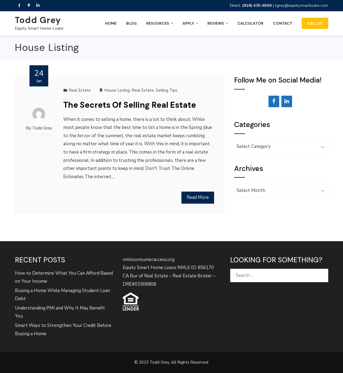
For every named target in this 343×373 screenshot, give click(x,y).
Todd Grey (38, 20)
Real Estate (80, 90)
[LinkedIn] (286, 101)
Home (111, 23)
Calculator (250, 23)
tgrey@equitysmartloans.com (301, 5)
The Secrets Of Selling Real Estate (129, 105)
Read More (198, 197)
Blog (131, 23)
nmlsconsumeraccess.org (148, 259)
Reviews (218, 23)
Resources (160, 23)
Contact (282, 23)
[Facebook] (274, 101)
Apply (190, 23)
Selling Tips (166, 90)
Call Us (315, 23)
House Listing (117, 90)
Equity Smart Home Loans (39, 28)
